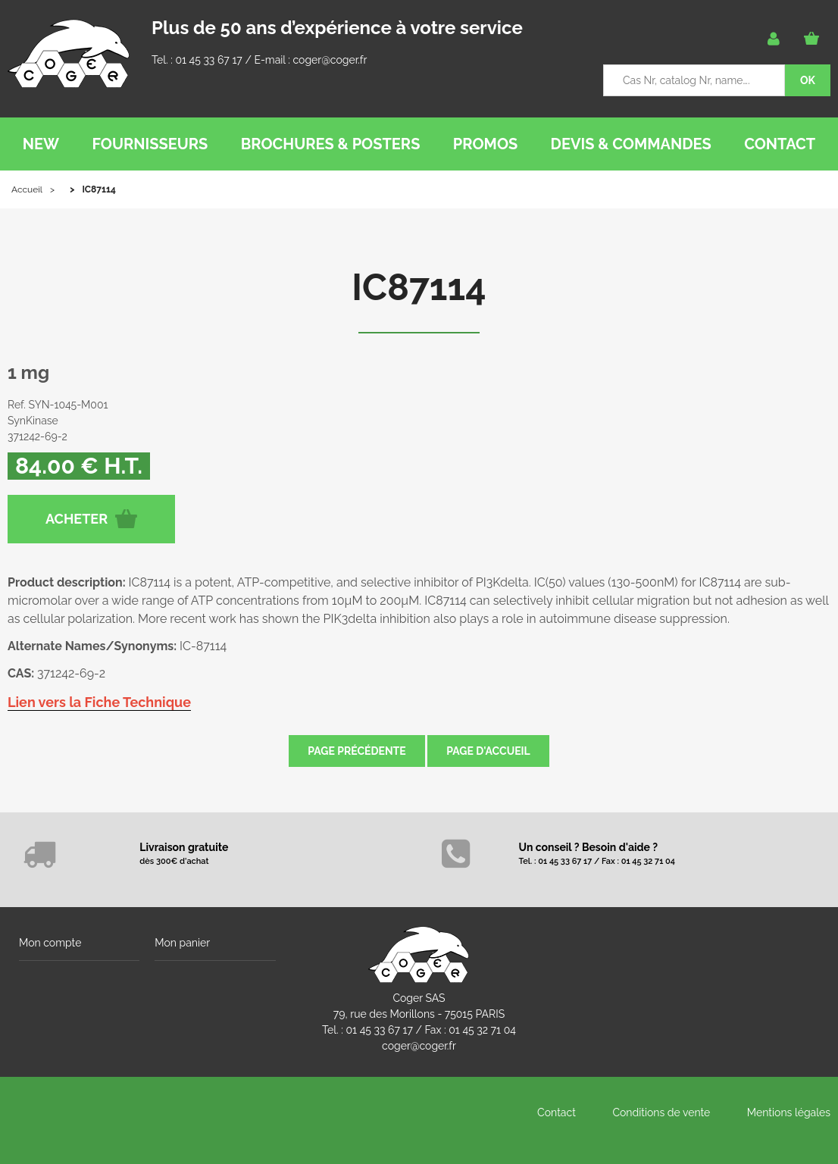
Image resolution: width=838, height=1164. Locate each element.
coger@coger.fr (330, 60)
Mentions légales (788, 1112)
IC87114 (419, 287)
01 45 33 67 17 (208, 60)
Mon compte (50, 943)
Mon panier (182, 943)
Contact (556, 1112)
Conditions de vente (661, 1112)
